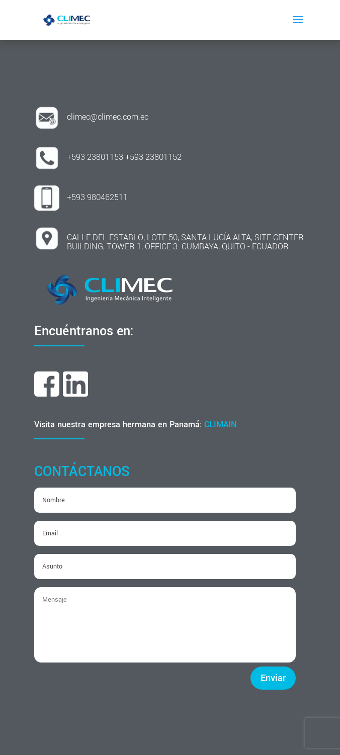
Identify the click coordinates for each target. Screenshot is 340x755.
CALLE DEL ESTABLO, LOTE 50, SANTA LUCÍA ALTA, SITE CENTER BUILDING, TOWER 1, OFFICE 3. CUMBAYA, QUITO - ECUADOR (185, 242)
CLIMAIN (220, 424)
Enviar (273, 678)
